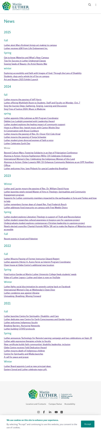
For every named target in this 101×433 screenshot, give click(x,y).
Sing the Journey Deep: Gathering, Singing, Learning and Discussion (35, 105)
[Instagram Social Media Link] (39, 412)
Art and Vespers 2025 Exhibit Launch (21, 79)
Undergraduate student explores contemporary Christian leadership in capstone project (44, 223)
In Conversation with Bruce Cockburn (21, 130)
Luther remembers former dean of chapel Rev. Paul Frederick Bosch (35, 204)
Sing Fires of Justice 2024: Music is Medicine (24, 109)
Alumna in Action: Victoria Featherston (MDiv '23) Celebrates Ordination (37, 155)
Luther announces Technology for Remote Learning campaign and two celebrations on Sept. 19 (48, 338)
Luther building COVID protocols (19, 328)
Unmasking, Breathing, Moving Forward (22, 296)
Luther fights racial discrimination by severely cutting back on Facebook (37, 286)
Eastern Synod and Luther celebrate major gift (25, 369)
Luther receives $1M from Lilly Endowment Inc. (26, 48)
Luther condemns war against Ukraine (21, 293)
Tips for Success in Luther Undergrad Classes (25, 60)
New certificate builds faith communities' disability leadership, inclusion (37, 344)
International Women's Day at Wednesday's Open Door (29, 289)
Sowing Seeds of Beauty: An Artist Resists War (25, 64)
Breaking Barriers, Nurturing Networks (22, 325)
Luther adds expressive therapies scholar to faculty (27, 341)
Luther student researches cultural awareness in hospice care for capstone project (42, 220)
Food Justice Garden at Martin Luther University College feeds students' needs (40, 274)
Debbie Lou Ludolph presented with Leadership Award (29, 121)
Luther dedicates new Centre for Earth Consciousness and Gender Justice (38, 319)
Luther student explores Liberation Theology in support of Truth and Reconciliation (42, 216)
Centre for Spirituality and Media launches (23, 354)
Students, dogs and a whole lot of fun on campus (26, 76)
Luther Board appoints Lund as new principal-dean (27, 366)
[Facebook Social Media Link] (44, 412)
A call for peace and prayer (16, 357)
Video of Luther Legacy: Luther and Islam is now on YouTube (32, 277)
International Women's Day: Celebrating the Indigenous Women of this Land (39, 159)
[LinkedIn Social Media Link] (50, 412)
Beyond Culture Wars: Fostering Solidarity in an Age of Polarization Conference (40, 152)
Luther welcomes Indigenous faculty (21, 322)
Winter (7, 148)
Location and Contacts (36, 404)
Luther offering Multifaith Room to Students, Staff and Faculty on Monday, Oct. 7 (42, 102)
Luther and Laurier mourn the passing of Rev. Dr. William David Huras (36, 188)
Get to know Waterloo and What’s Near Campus (26, 57)
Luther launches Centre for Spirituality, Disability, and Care (31, 316)
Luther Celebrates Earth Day (17, 143)
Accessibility (69, 404)
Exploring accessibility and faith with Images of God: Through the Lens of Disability (43, 73)
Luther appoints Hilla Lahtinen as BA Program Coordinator (31, 118)
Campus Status (55, 404)
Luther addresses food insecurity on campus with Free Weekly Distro (36, 207)
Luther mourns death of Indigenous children (24, 350)
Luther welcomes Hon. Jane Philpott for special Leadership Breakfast (36, 168)
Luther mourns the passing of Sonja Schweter (25, 137)
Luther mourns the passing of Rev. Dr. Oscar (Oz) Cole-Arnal (32, 134)
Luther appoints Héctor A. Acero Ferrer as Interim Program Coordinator (37, 262)
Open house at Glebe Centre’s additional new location (29, 265)
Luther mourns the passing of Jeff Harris (22, 99)
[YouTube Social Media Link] (56, 412)
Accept (87, 424)
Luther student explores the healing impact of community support (34, 124)
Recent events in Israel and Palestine (21, 238)
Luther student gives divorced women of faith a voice (28, 140)
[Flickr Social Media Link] (62, 412)
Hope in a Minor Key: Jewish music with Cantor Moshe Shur (32, 127)
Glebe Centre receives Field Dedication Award (25, 347)
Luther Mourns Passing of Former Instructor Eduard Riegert (31, 258)
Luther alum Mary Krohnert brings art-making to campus (30, 45)
